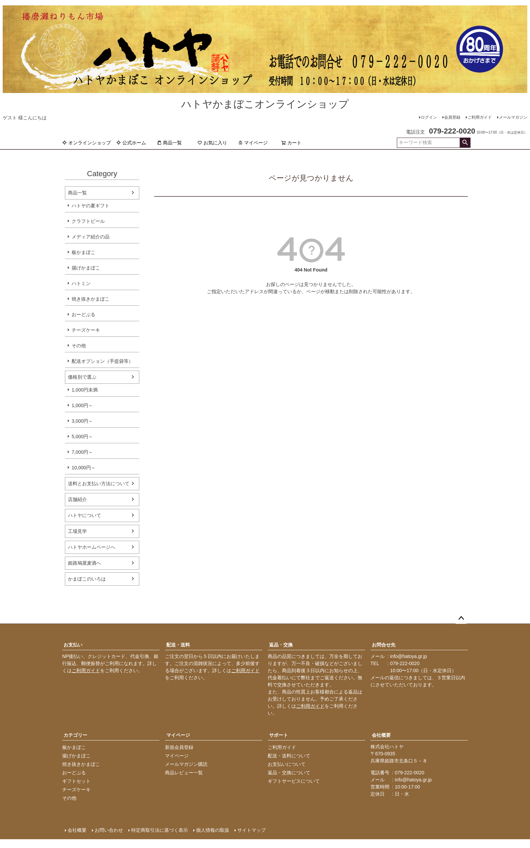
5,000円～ (82, 436)
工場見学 (77, 531)
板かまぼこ (83, 252)
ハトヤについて (84, 515)
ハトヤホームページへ (91, 547)
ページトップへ (461, 618)
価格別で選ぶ (82, 377)
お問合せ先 (383, 644)
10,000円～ (84, 467)
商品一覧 (169, 142)
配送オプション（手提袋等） (102, 361)
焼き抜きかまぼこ (91, 299)
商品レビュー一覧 (184, 772)
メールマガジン (513, 117)
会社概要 (381, 735)
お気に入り (212, 142)
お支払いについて (287, 764)
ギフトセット (76, 781)
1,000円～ (82, 405)
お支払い (73, 644)
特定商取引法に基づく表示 (159, 830)
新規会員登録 (179, 747)
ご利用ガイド (479, 117)
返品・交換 (281, 644)
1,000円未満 (85, 390)
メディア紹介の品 (91, 236)
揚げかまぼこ (86, 267)
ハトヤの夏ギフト (91, 205)
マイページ (253, 142)
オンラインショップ (86, 142)
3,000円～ (82, 421)
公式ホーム (131, 142)
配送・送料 (178, 644)
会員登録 (452, 117)
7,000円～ (82, 452)
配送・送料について (289, 755)
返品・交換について (289, 772)
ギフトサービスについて (294, 781)
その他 (79, 345)
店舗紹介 (77, 499)
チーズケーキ (86, 330)
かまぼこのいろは (87, 579)
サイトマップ (251, 830)
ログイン (429, 117)
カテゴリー (75, 735)
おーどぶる (83, 314)
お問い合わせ (109, 830)
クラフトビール (88, 221)
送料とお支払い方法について (98, 483)
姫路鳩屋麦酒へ (84, 563)
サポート (278, 735)
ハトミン (81, 283)
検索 (465, 142)
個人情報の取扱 (212, 830)
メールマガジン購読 (186, 764)
